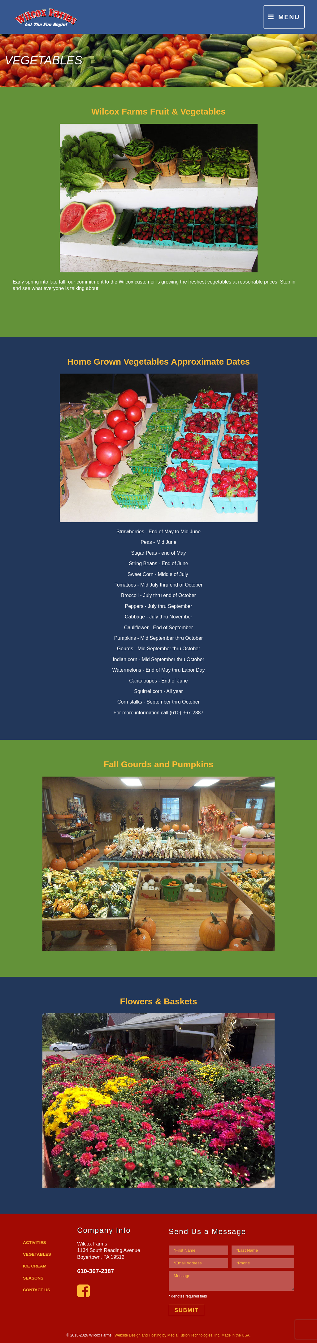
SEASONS (33, 1278)
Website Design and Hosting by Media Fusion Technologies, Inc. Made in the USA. (182, 1335)
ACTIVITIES (34, 1242)
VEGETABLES (37, 1254)
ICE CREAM (34, 1266)
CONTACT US (36, 1290)
